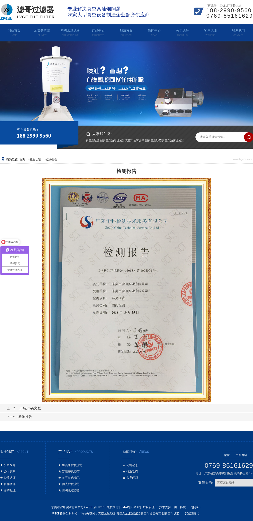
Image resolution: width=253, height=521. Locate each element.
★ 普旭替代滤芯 (69, 471)
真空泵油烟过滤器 (114, 140)
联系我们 (238, 32)
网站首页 (14, 32)
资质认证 (35, 159)
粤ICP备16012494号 (64, 513)
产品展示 (75, 452)
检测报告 (19, 417)
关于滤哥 (182, 32)
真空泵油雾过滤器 (173, 140)
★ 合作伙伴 (8, 484)
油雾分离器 (42, 32)
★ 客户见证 (8, 490)
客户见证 (210, 32)
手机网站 (243, 455)
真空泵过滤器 (94, 140)
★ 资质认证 (8, 477)
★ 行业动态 (130, 471)
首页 (22, 159)
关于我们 (14, 452)
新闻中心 (154, 32)
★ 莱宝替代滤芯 (69, 477)
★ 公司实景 (8, 471)
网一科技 (180, 507)
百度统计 (192, 513)
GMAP (135, 507)
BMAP (124, 507)
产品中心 (98, 32)
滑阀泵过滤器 (70, 32)
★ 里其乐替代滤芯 (70, 465)
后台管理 (149, 507)
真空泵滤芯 (154, 140)
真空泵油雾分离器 (136, 140)
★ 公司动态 (130, 465)
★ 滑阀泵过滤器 (69, 490)
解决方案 (126, 32)
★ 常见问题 (130, 477)
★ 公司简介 (8, 465)
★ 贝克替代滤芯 (69, 484)
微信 (229, 455)
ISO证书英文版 (24, 408)
